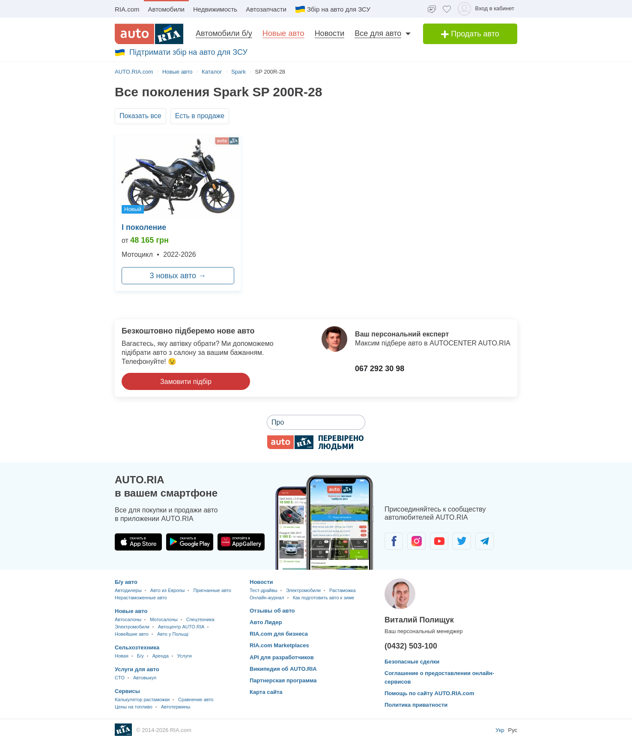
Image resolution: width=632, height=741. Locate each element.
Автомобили (166, 9)
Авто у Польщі (172, 634)
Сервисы (127, 691)
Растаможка (342, 590)
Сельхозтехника (137, 647)
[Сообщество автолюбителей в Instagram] (416, 541)
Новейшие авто (132, 634)
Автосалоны (128, 619)
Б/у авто (126, 582)
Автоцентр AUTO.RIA (181, 626)
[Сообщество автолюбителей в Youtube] (439, 541)
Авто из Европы (167, 590)
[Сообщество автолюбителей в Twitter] (462, 541)
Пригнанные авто (212, 590)
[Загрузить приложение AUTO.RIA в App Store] (138, 542)
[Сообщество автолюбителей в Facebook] (394, 541)
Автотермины (176, 706)
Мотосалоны (163, 619)
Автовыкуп (144, 677)
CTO (120, 677)
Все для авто (378, 33)
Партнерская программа (283, 680)
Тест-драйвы (263, 590)
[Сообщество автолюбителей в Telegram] (484, 541)
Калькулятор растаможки (142, 699)
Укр (500, 730)
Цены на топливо (133, 706)
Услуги (184, 655)
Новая (121, 655)
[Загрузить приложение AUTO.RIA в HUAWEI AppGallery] (241, 542)
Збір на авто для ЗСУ (332, 9)
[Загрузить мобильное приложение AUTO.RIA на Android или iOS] (324, 522)
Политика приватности (416, 705)
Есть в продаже (200, 115)
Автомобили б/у (224, 33)
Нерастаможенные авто (141, 597)
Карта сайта (266, 692)
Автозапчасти (266, 9)
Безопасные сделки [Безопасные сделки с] (412, 661)
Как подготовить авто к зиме (324, 597)
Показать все (140, 115)
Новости (330, 33)
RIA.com (127, 9)
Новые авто (283, 33)
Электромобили (132, 626)
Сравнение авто (195, 699)
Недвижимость (215, 9)
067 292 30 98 (379, 368)
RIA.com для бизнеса (279, 634)
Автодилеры (128, 590)
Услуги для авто (137, 669)
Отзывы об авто (272, 610)
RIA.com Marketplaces (279, 645)
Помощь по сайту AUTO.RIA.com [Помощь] (429, 693)
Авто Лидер (266, 622)
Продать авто (470, 34)
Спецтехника (200, 619)
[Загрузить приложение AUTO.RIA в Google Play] (189, 542)
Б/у (140, 655)
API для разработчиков (282, 657)
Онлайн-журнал (267, 597)
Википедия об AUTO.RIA (283, 669)
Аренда (160, 655)
